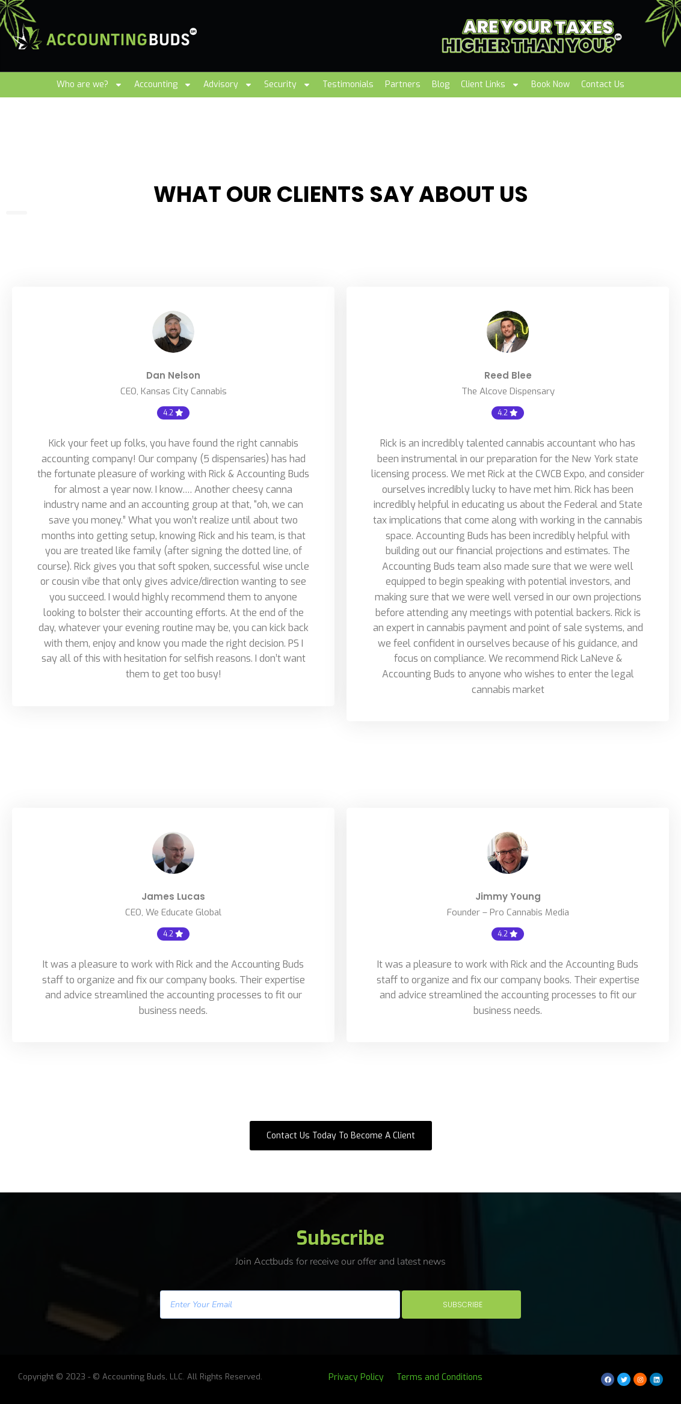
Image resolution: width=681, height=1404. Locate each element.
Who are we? (90, 85)
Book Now (550, 84)
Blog (440, 84)
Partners (403, 84)
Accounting (163, 85)
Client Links (490, 85)
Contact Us (602, 84)
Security (287, 85)
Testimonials (348, 84)
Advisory (228, 85)
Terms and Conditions (439, 1377)
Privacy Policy (356, 1377)
